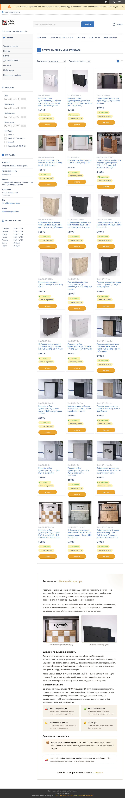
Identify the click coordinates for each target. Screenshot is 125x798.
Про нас (6, 51)
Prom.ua (74, 791)
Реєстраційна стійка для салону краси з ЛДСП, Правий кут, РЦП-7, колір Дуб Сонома (80, 285)
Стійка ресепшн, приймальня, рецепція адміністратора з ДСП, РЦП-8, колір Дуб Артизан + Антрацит (109, 164)
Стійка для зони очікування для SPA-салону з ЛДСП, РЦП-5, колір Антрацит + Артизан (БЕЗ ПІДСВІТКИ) (108, 533)
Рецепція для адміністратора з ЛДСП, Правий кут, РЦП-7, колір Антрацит (109, 284)
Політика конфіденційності (83, 795)
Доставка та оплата (11, 61)
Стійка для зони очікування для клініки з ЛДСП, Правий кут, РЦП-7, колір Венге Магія (50, 346)
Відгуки (6, 56)
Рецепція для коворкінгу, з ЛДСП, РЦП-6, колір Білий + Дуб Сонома (108, 408)
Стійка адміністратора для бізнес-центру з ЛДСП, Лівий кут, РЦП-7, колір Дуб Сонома (50, 224)
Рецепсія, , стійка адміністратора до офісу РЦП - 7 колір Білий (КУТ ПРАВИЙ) (80, 346)
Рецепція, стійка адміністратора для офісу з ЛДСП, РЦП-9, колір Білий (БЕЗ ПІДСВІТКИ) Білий (49, 102)
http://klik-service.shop (11, 203)
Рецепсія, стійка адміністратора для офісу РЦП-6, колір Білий (49, 470)
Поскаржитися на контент (64, 795)
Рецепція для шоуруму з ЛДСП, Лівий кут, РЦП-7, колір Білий (50, 284)
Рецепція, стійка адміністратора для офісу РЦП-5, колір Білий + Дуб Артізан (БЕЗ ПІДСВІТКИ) (49, 533)
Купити (47, 125)
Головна (41, 37)
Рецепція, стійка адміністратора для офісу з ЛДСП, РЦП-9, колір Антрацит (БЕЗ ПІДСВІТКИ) (80, 102)
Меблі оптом (8, 70)
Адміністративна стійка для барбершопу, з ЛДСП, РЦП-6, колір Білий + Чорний (80, 408)
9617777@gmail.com (10, 212)
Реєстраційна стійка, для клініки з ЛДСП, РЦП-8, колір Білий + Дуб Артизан (50, 162)
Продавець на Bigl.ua (62, 793)
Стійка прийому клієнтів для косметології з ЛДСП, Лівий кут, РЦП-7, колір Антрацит (79, 224)
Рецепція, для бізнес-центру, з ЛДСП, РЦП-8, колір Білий (79, 161)
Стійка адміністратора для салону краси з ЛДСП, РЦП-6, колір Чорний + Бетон (109, 470)
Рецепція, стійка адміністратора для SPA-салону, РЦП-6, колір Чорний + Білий (50, 409)
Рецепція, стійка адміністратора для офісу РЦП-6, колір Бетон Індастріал (78, 471)
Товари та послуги (10, 46)
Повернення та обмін (12, 75)
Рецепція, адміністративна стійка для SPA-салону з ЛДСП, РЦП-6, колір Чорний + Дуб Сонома (109, 347)
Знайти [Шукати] (88, 24)
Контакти (7, 65)
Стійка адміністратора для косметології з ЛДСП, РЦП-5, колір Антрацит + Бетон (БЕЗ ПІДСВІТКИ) (79, 533)
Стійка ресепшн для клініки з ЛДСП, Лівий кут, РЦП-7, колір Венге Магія (109, 224)
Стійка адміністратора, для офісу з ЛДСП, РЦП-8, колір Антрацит (108, 100)
